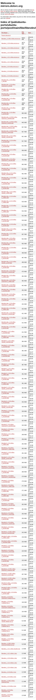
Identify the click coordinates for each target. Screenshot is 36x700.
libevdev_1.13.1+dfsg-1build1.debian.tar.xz (7, 620)
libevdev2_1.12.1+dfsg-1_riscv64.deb (8, 420)
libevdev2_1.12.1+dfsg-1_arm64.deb (8, 350)
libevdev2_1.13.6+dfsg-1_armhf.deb (8, 439)
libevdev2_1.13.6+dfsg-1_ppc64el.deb (8, 355)
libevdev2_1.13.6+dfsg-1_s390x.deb (8, 364)
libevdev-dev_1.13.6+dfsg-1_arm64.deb (8, 225)
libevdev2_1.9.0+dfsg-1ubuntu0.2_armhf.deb (7, 513)
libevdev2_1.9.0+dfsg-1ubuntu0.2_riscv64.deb (8, 504)
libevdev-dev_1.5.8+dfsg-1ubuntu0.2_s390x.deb (8, 304)
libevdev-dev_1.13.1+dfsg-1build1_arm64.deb (8, 229)
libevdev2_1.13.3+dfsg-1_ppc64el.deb (8, 346)
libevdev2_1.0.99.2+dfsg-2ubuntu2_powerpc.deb (8, 569)
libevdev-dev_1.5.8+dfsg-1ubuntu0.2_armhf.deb (8, 322)
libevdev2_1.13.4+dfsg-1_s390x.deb (8, 374)
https (2, 11)
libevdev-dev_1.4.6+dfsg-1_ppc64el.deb (8, 99)
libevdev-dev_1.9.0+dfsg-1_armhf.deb (8, 299)
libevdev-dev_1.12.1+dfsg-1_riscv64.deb (8, 150)
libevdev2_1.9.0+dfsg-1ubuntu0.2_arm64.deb (7, 467)
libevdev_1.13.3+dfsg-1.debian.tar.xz (7, 630)
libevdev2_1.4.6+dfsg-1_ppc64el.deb (7, 509)
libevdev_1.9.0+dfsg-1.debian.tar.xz (7, 616)
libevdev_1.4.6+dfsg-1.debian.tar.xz (7, 602)
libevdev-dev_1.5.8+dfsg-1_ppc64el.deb (8, 290)
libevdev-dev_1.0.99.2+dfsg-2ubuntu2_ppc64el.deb (9, 117)
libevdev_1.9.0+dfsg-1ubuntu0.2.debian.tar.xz (8, 607)
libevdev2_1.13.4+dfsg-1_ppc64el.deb (8, 360)
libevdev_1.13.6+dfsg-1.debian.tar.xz (7, 639)
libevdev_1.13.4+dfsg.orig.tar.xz (10, 48)
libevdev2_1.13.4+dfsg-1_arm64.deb (8, 392)
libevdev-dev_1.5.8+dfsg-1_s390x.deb (8, 308)
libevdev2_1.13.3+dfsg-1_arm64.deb (8, 378)
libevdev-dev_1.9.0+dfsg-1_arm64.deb (8, 267)
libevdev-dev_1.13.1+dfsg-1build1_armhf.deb (8, 262)
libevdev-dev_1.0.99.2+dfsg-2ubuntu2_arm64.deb (9, 122)
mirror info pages (9, 14)
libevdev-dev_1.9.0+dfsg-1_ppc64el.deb (8, 243)
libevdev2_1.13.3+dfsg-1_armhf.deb (8, 462)
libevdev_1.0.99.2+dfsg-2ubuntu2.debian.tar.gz (8, 644)
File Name (4, 32)
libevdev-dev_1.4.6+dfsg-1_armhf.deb (8, 113)
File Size (23, 32)
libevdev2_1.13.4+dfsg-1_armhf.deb (8, 453)
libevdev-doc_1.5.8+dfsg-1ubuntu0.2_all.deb (8, 85)
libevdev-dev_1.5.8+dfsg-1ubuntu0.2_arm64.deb (8, 313)
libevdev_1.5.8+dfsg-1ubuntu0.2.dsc (7, 690)
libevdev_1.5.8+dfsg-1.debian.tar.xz (7, 611)
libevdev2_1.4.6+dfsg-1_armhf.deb (7, 565)
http (33, 10)
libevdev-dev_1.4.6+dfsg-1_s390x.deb (8, 90)
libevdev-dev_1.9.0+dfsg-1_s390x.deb (8, 276)
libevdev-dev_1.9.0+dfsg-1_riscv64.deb (8, 155)
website (8, 18)
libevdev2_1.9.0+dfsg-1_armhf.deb (7, 518)
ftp (5, 11)
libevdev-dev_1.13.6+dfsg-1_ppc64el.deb (8, 169)
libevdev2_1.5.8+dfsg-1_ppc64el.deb (7, 481)
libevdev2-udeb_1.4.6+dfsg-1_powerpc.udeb (9, 583)
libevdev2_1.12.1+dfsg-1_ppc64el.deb (8, 332)
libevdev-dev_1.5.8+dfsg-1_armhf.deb (8, 327)
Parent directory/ (6, 35)
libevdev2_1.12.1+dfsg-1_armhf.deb (8, 434)
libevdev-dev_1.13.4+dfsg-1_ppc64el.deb (8, 183)
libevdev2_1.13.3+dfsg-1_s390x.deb (8, 383)
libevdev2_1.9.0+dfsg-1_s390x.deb (7, 444)
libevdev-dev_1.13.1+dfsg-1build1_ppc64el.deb (8, 173)
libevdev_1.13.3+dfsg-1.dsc (9, 662)
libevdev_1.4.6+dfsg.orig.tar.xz (10, 71)
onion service (13, 11)
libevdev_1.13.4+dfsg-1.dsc (9, 667)
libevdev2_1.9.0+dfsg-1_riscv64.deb (7, 499)
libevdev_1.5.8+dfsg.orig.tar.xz (10, 76)
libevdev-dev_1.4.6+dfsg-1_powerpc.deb (8, 108)
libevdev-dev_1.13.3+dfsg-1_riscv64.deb (8, 145)
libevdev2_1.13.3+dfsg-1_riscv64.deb (8, 416)
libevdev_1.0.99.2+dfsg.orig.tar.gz (10, 38)
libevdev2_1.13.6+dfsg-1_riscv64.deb (8, 402)
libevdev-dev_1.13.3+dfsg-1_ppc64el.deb (8, 178)
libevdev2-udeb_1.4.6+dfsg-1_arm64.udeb (9, 588)
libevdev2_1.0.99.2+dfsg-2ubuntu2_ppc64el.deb (8, 532)
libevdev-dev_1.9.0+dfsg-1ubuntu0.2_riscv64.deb (8, 159)
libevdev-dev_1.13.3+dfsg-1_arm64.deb (8, 220)
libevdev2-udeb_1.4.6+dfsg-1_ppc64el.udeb (9, 541)
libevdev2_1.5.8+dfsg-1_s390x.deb (7, 490)
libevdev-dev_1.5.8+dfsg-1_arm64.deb (8, 318)
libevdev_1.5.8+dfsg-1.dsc (8, 672)
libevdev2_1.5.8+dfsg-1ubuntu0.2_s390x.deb (7, 485)
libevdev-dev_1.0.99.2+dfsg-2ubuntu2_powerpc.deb (9, 127)
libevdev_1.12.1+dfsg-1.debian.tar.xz (7, 635)
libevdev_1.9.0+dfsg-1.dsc (8, 676)
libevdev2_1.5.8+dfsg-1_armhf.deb (7, 555)
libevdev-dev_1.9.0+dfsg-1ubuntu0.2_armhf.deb (8, 294)
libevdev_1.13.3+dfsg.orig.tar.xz (10, 52)
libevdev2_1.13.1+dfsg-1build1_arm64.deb (8, 388)
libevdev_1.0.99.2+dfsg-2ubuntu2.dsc (8, 681)
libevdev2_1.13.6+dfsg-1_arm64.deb (8, 397)
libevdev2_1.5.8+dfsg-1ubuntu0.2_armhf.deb (7, 551)
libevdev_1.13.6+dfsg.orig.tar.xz (10, 43)
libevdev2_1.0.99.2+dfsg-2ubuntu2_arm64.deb (8, 574)
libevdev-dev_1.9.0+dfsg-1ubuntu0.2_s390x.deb (8, 280)
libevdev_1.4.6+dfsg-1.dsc (8, 686)
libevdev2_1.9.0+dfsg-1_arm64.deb (7, 471)
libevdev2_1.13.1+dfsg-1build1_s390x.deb (8, 369)
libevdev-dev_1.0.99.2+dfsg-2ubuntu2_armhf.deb (9, 131)
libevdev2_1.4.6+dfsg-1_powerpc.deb (7, 546)
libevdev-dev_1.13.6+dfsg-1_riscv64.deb (8, 94)
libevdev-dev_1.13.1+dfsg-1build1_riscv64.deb (8, 136)
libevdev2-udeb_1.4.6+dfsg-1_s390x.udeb (9, 537)
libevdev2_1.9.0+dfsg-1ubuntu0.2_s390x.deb (7, 448)
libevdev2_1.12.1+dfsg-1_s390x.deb (8, 336)
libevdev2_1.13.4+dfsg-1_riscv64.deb (8, 411)
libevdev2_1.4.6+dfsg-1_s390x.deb (7, 495)
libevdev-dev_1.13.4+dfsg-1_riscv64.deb (8, 141)
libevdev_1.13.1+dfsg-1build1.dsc (10, 648)
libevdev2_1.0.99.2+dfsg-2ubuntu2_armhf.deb (8, 579)
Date (29, 32)
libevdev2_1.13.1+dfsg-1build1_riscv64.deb (8, 406)
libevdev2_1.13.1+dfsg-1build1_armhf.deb (8, 458)
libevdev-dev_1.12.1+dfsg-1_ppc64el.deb (8, 164)
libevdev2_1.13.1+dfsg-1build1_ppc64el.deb (8, 341)
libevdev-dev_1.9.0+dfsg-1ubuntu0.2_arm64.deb (8, 271)
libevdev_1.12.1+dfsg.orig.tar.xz (10, 62)
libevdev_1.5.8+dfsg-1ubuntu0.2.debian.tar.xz (8, 597)
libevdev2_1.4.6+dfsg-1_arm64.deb (7, 560)
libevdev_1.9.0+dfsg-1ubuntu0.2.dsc (7, 695)
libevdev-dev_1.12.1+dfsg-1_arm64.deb (8, 187)
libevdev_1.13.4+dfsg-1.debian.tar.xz (7, 625)
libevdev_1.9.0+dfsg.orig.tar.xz (10, 66)
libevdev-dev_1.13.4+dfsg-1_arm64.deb (8, 215)
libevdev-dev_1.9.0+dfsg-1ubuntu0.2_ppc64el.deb (8, 239)
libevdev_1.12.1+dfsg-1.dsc (9, 653)
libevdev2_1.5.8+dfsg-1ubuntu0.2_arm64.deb (7, 523)
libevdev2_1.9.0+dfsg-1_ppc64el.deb (7, 429)
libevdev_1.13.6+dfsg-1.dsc (9, 658)
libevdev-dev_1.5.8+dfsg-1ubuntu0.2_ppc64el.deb (8, 285)
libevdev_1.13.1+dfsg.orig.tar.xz (10, 57)
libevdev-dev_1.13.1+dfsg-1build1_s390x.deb (8, 192)
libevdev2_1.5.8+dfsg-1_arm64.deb (7, 527)
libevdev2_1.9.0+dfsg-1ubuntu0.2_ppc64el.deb (8, 425)
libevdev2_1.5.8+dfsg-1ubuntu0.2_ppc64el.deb (8, 476)
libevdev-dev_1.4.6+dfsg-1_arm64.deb (8, 103)
